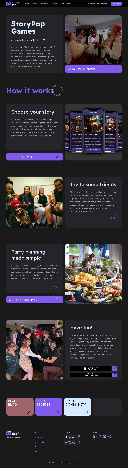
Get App (116, 4)
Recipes (54, 4)
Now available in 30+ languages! (98, 3)
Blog (62, 4)
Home (27, 4)
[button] (35, 3)
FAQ (36, 452)
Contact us (38, 437)
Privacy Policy (39, 442)
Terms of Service (40, 447)
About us (38, 432)
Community (45, 4)
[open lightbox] (93, 39)
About (69, 4)
